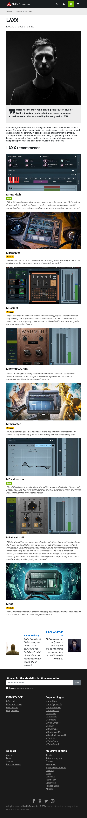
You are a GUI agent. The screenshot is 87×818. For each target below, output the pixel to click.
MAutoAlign (51, 701)
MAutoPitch (13, 194)
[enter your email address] (39, 682)
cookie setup (25, 809)
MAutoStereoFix (53, 707)
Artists (28, 11)
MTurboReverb (52, 744)
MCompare (51, 720)
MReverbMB (12, 707)
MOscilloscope (15, 479)
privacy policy (27, 688)
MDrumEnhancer (53, 723)
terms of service (55, 806)
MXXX (9, 603)
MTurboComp (52, 741)
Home (9, 11)
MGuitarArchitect (14, 704)
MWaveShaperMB (17, 369)
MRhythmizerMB (53, 732)
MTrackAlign (51, 738)
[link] (33, 801)
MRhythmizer (12, 710)
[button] (57, 4)
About (19, 11)
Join (77, 682)
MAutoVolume (52, 710)
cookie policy (12, 809)
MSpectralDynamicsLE (56, 735)
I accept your (21, 688)
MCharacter (13, 424)
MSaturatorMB (15, 537)
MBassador (13, 252)
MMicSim (50, 726)
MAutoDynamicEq (54, 704)
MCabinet (12, 308)
